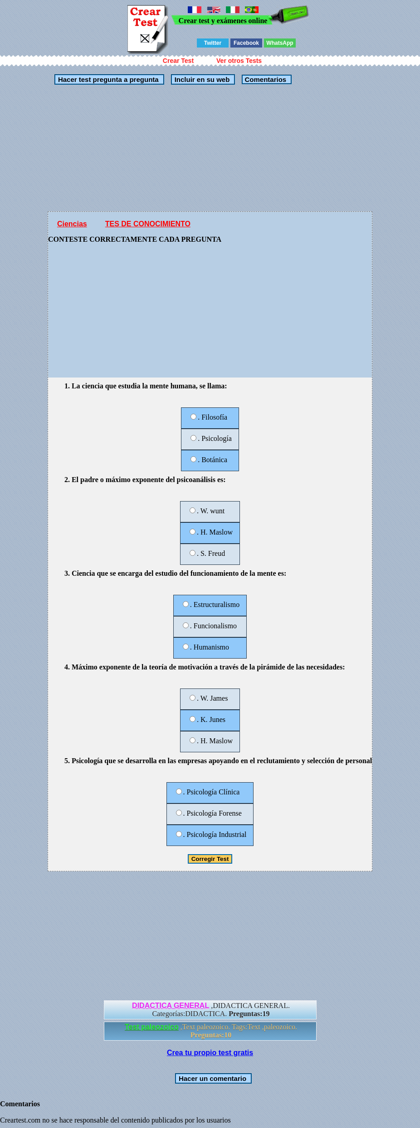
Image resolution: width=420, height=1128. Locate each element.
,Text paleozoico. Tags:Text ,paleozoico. (211, 1031)
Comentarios (264, 79)
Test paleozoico (152, 1027)
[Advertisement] (170, 148)
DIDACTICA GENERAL (170, 1005)
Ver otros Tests (239, 60)
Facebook (246, 43)
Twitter (212, 43)
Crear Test (178, 60)
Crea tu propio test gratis (210, 1052)
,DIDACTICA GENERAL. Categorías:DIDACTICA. (211, 1010)
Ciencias (72, 224)
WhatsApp (279, 43)
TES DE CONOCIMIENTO (147, 224)
